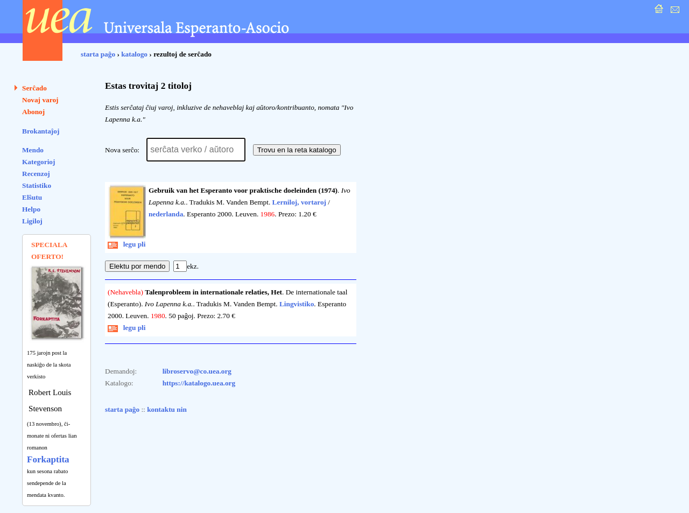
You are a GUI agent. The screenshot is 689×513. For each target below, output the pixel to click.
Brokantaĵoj (40, 131)
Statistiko (36, 185)
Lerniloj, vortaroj (299, 202)
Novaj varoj (40, 100)
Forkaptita (48, 459)
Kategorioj (38, 162)
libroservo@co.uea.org (197, 371)
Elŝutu (32, 197)
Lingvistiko (296, 304)
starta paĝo (98, 54)
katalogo (134, 54)
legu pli (127, 244)
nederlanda (166, 214)
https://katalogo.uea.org (199, 383)
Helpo (31, 209)
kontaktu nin (167, 409)
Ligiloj (32, 221)
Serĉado (34, 88)
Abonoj (33, 112)
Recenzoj (36, 174)
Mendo (33, 150)
